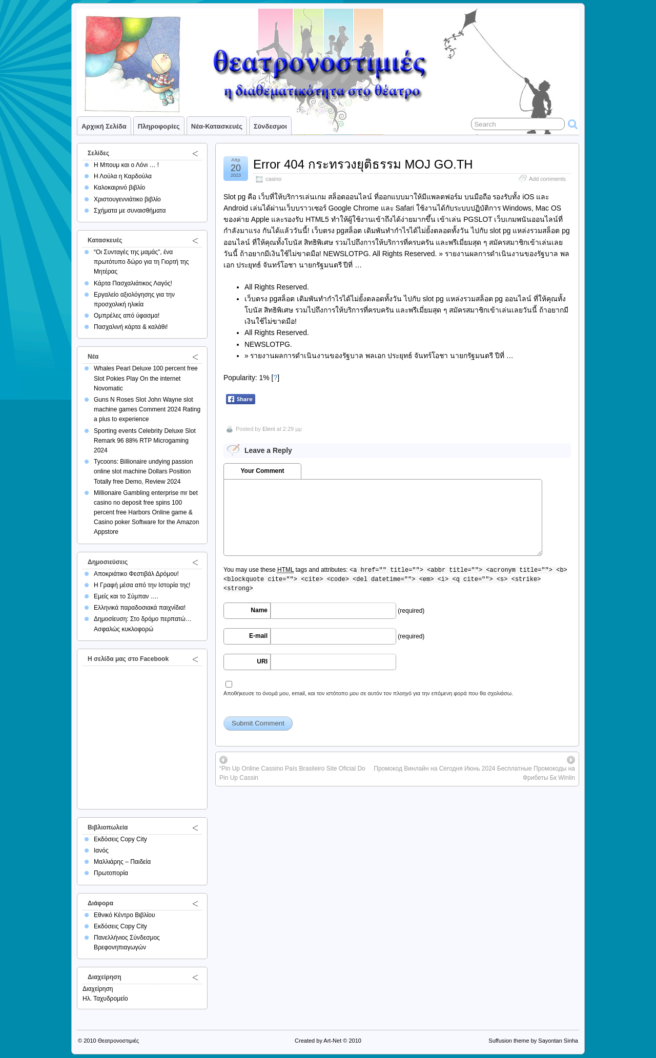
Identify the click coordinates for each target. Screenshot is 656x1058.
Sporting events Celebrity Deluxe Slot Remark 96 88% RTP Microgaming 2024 (145, 440)
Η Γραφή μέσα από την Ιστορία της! (142, 585)
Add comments (547, 179)
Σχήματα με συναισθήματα (130, 210)
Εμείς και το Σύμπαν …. (126, 596)
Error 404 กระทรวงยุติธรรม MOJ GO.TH (363, 164)
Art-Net (332, 1041)
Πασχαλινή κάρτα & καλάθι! (131, 326)
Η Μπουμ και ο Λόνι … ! (126, 165)
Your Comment (262, 470)
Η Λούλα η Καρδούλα (123, 176)
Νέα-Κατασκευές (216, 126)
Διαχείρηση (98, 988)
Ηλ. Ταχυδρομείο (105, 998)
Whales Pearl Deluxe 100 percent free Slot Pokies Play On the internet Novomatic (146, 378)
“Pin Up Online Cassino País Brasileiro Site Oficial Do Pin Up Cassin (292, 773)
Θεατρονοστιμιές (118, 1041)
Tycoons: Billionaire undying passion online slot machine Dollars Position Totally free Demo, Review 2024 (143, 471)
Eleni (268, 429)
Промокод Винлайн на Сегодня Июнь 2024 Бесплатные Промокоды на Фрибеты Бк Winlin (474, 773)
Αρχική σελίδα (104, 126)
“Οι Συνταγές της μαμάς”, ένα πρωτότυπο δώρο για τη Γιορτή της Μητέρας (141, 261)
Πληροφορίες (159, 126)
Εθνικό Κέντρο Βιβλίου (124, 915)
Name (259, 610)
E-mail (258, 635)
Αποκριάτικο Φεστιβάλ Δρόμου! (136, 573)
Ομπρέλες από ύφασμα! (126, 315)
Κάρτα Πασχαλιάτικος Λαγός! (133, 283)
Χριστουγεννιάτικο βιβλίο (127, 199)
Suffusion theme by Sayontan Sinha (533, 1041)
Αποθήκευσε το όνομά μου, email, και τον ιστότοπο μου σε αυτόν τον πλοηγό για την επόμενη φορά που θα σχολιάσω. (368, 693)
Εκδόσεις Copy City (120, 839)
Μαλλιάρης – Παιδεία (122, 861)
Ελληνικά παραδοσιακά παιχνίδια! (140, 607)
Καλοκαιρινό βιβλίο (119, 187)
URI (262, 661)
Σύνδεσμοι (270, 126)
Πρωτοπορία (111, 873)
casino (273, 179)
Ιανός (101, 850)
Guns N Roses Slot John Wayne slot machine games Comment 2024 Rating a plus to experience (147, 409)
